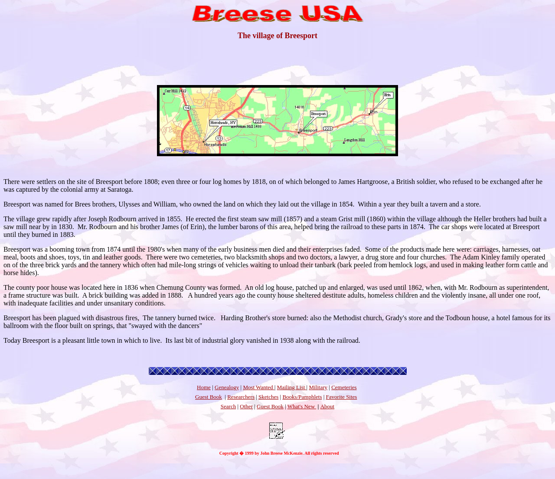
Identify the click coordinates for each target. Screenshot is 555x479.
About (327, 406)
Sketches (268, 397)
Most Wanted (258, 387)
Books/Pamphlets (302, 397)
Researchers (241, 397)
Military (318, 387)
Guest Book (208, 397)
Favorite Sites (341, 397)
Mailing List (292, 387)
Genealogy (227, 387)
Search (228, 406)
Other (246, 406)
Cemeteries (343, 387)
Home (204, 387)
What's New (302, 406)
